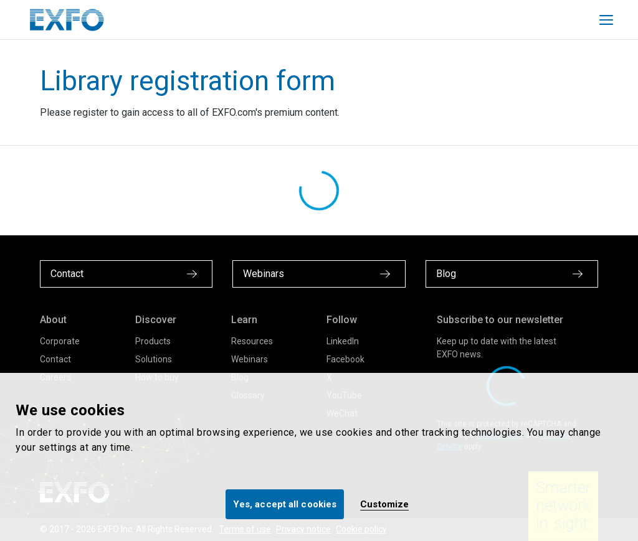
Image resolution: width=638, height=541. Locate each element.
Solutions (153, 359)
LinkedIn (342, 341)
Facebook (345, 359)
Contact (55, 359)
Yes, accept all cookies (284, 504)
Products (153, 341)
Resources (252, 341)
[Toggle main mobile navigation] (606, 20)
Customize (384, 504)
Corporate (60, 341)
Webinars (249, 359)
